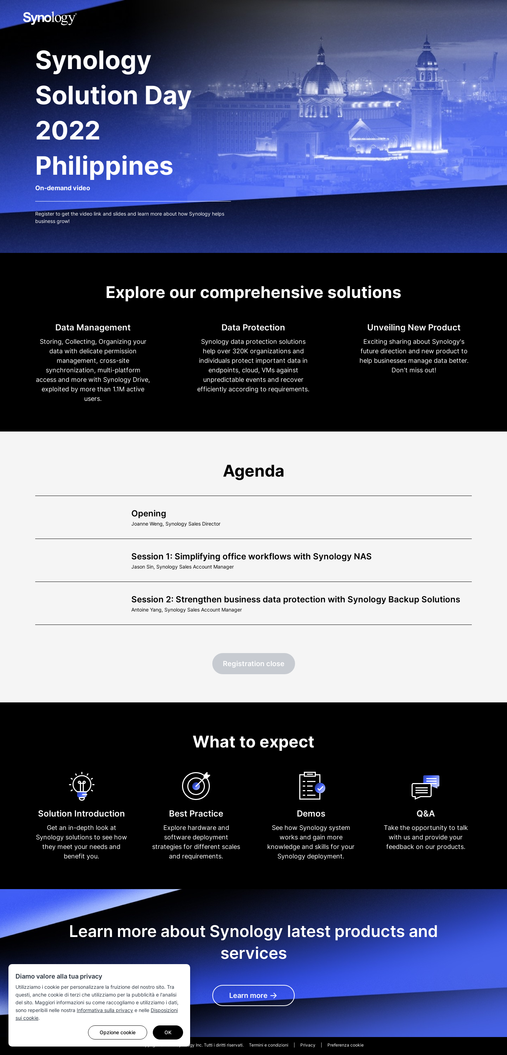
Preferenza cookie (345, 1045)
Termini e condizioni (268, 1045)
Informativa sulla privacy (105, 1010)
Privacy (307, 1045)
